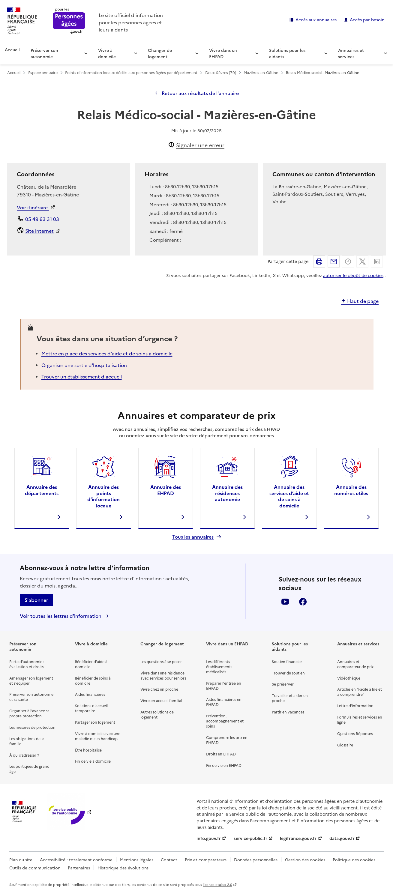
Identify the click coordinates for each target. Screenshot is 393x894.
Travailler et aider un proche (290, 698)
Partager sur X (362, 261)
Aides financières (90, 694)
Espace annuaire (43, 72)
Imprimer (319, 261)
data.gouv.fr (342, 838)
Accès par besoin (367, 19)
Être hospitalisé (88, 749)
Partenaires (79, 867)
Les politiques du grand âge (29, 769)
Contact (169, 859)
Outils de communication (34, 867)
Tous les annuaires (193, 537)
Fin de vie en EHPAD (224, 765)
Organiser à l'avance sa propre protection (29, 713)
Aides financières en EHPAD (224, 702)
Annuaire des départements (41, 489)
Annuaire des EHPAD (165, 489)
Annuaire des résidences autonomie (227, 493)
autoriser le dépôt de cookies (353, 275)
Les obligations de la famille (26, 741)
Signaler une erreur (200, 145)
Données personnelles (256, 859)
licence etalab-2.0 (217, 884)
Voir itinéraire (33, 207)
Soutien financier (287, 661)
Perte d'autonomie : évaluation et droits (26, 664)
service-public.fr (250, 838)
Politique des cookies (354, 859)
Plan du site (20, 859)
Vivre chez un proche (159, 689)
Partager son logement (95, 722)
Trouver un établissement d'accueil (81, 376)
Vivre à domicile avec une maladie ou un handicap (97, 736)
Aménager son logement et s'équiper (31, 680)
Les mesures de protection (32, 727)
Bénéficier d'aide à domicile (91, 664)
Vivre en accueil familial (161, 700)
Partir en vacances (288, 711)
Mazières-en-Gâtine (261, 72)
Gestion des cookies (305, 859)
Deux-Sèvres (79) (220, 72)
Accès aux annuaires (316, 19)
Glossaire (345, 744)
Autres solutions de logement (157, 714)
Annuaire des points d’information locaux (103, 496)
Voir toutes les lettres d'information (60, 616)
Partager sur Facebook (348, 261)
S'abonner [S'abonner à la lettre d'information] (36, 599)
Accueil (12, 49)
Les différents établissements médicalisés (219, 666)
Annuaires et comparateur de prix (355, 664)
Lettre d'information (355, 705)
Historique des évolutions (123, 867)
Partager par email (334, 261)
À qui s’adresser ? (24, 755)
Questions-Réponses (355, 733)
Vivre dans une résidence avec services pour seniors (163, 675)
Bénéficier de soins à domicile (93, 680)
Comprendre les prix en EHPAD (227, 740)
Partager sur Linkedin (377, 261)
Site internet (39, 230)
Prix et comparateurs (205, 859)
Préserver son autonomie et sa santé (31, 697)
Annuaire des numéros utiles (351, 489)
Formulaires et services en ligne (359, 719)
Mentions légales (136, 859)
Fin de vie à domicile (93, 761)
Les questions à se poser (161, 661)
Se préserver (283, 683)
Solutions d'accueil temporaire (91, 708)
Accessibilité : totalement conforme (76, 859)
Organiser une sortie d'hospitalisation (84, 365)
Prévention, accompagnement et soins (225, 720)
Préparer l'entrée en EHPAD (223, 685)
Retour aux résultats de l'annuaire (200, 93)
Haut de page (363, 301)
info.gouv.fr (208, 838)
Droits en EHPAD (221, 753)
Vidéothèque (348, 677)
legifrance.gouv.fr (298, 838)
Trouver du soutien (288, 672)
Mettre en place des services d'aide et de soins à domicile (106, 353)
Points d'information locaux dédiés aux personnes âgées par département (131, 72)
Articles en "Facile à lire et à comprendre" (359, 691)
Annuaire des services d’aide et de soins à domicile (289, 496)
